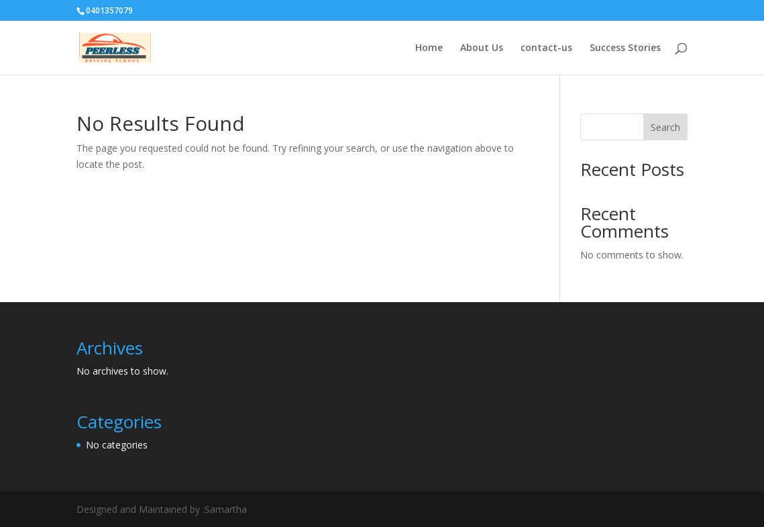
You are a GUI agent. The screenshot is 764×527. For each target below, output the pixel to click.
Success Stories (625, 48)
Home (429, 48)
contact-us (546, 48)
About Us (481, 48)
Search (665, 127)
